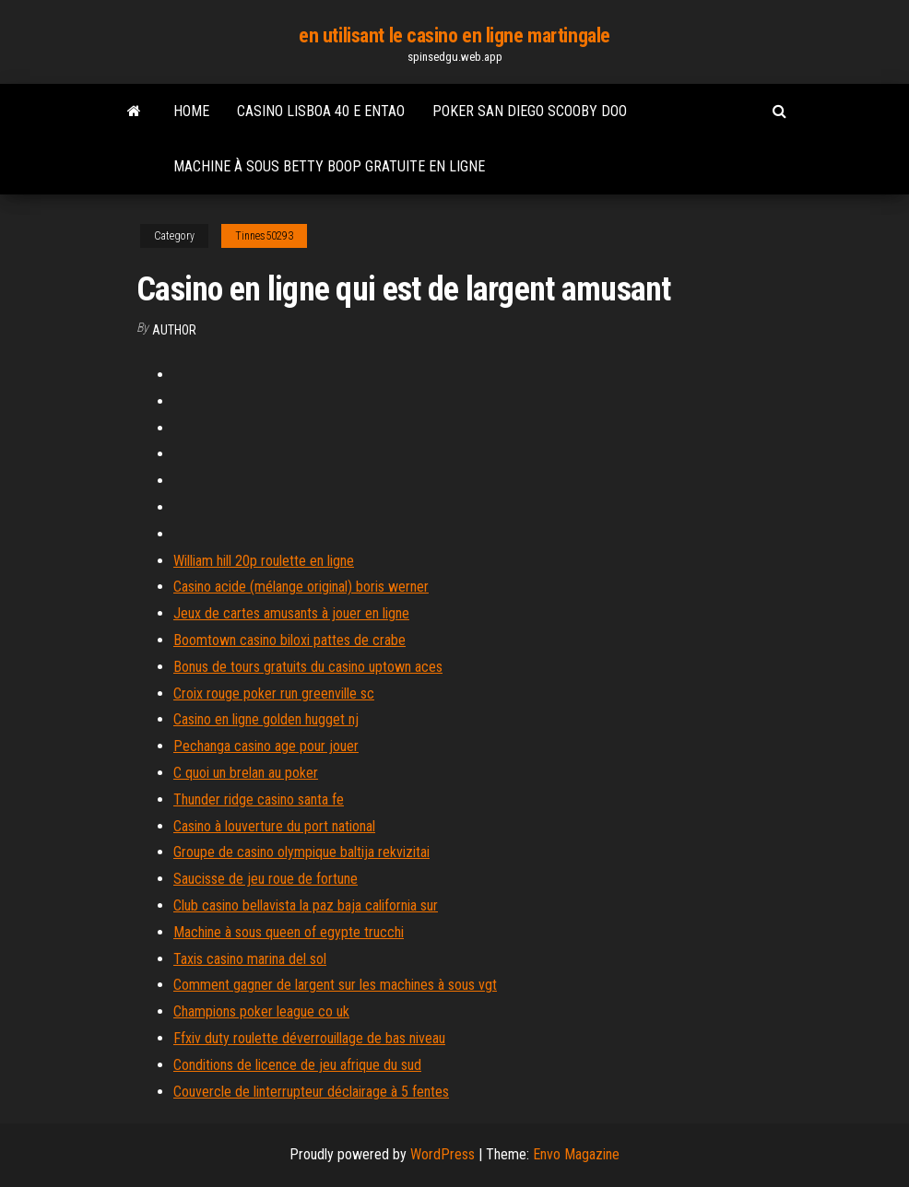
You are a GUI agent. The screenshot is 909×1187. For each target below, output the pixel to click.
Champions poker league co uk (261, 1011)
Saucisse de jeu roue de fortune (265, 878)
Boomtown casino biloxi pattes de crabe (289, 640)
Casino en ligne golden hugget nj (266, 719)
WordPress (442, 1154)
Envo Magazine (576, 1154)
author (174, 330)
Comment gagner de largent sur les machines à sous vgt (335, 984)
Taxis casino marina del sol (249, 959)
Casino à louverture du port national (274, 826)
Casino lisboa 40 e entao (321, 111)
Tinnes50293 (264, 235)
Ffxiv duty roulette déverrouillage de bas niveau (309, 1038)
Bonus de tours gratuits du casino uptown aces (308, 667)
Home (191, 111)
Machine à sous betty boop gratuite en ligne (329, 166)
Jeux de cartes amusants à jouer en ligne (291, 613)
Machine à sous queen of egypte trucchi (288, 932)
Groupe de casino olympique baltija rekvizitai (301, 852)
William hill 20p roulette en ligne (263, 561)
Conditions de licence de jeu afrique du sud (297, 1065)
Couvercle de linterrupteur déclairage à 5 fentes (311, 1091)
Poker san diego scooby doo (529, 111)
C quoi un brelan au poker (245, 773)
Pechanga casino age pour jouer (266, 746)
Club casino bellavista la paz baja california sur (305, 905)
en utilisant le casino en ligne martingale (454, 35)
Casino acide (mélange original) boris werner (301, 586)
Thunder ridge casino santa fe (258, 799)
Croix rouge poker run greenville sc (273, 693)
